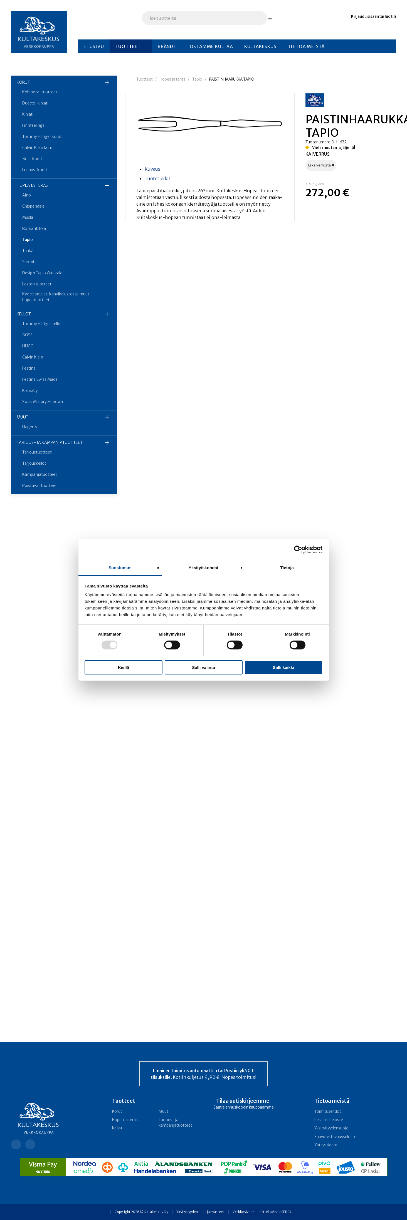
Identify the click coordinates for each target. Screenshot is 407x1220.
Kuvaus (152, 169)
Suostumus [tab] (120, 567)
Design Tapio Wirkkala (42, 272)
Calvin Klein (32, 357)
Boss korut (32, 158)
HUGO (28, 345)
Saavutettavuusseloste (335, 1136)
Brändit (168, 46)
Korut (23, 82)
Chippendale (33, 206)
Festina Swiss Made (40, 379)
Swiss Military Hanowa (42, 401)
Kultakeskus (260, 46)
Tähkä (27, 250)
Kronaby (30, 390)
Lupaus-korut (34, 169)
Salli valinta (203, 667)
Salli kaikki (283, 667)
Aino (26, 195)
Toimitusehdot (327, 1111)
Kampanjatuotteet (39, 474)
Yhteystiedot (326, 1145)
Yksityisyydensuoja (331, 1128)
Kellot (24, 314)
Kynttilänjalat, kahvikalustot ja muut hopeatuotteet (55, 297)
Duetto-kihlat (35, 103)
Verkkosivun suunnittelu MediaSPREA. (262, 1212)
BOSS (27, 334)
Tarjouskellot (34, 463)
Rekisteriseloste (328, 1119)
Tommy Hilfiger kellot (42, 323)
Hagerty (29, 426)
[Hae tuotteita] (270, 19)
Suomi (28, 261)
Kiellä (123, 667)
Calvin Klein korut (38, 147)
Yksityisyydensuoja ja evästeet (200, 1212)
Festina (29, 368)
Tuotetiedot (158, 178)
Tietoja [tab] (287, 567)
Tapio (27, 239)
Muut (22, 417)
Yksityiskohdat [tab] (203, 567)
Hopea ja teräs (32, 185)
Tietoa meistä (306, 46)
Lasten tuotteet (36, 284)
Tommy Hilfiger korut (42, 136)
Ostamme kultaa (211, 46)
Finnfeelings (33, 125)
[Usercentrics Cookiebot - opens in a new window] (298, 549)
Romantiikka (34, 228)
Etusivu (93, 46)
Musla (27, 217)
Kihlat (27, 114)
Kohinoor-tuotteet (39, 91)
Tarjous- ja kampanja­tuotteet (50, 442)
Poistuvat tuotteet (39, 485)
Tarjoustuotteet (37, 452)
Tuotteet (128, 46)
